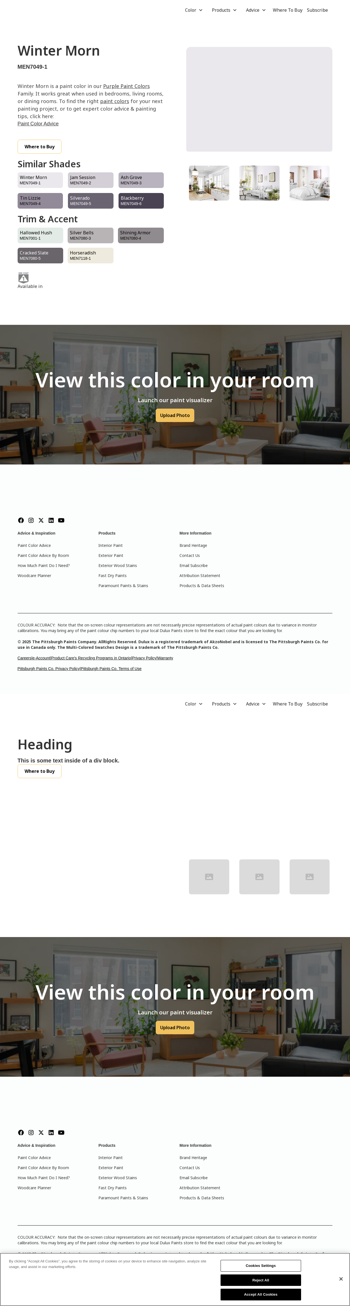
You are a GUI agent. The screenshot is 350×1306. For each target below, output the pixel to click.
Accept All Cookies (261, 1294)
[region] (175, 1279)
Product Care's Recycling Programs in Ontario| (91, 658)
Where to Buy (40, 147)
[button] (194, 10)
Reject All (260, 1280)
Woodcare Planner (34, 575)
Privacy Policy (144, 658)
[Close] (341, 1279)
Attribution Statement (199, 575)
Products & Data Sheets (201, 585)
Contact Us (189, 555)
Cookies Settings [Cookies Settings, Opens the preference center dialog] (261, 1266)
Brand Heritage (193, 545)
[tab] (209, 183)
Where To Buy (287, 10)
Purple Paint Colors (126, 86)
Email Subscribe (193, 565)
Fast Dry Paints (112, 575)
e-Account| (41, 658)
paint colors (114, 101)
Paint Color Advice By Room (43, 555)
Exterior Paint (110, 555)
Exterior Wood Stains (117, 565)
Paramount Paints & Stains (123, 585)
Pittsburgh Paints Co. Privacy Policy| (49, 668)
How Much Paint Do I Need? (44, 565)
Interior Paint (110, 545)
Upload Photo (175, 415)
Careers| (25, 658)
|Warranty (164, 658)
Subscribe (317, 10)
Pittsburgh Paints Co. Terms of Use (111, 668)
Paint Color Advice (38, 124)
